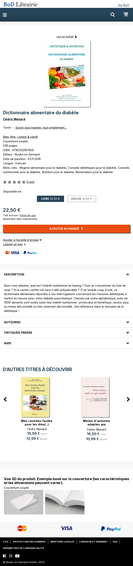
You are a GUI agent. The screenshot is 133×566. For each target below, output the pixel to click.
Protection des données (29, 541)
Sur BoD (123, 5)
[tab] (66, 272)
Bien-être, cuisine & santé (20, 137)
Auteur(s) (12, 322)
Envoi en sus (28, 215)
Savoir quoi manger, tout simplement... (41, 127)
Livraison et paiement (93, 541)
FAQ (115, 541)
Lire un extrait (65, 36)
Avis (7, 343)
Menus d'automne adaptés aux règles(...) (96, 424)
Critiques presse (18, 332)
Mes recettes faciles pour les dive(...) (36, 422)
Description (14, 274)
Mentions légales (62, 541)
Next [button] (128, 398)
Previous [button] (5, 398)
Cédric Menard (14, 119)
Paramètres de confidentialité (23, 548)
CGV (5, 541)
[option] (37, 412)
